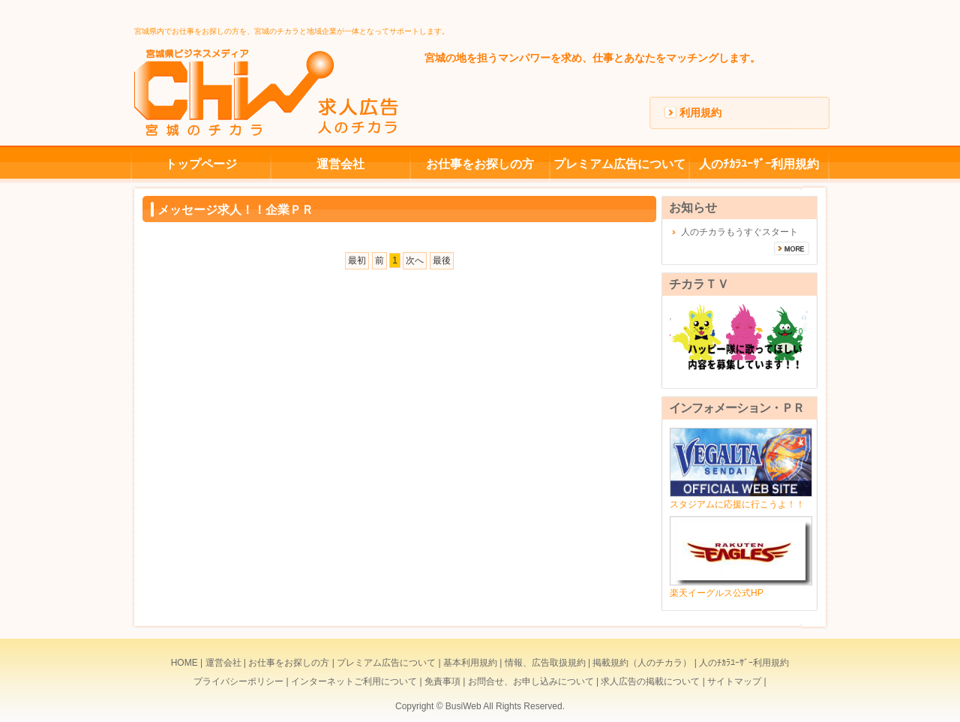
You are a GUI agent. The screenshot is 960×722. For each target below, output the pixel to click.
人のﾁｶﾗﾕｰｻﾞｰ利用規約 (759, 164)
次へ (415, 260)
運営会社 (340, 164)
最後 (442, 260)
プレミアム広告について (620, 164)
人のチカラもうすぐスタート (739, 232)
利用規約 (701, 113)
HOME (184, 662)
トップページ (201, 164)
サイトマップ (734, 681)
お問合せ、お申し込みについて (531, 681)
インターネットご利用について (354, 681)
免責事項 (442, 681)
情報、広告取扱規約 (545, 662)
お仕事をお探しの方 (480, 164)
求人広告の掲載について (650, 681)
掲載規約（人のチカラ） (642, 662)
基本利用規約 (470, 662)
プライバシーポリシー (239, 681)
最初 (357, 260)
